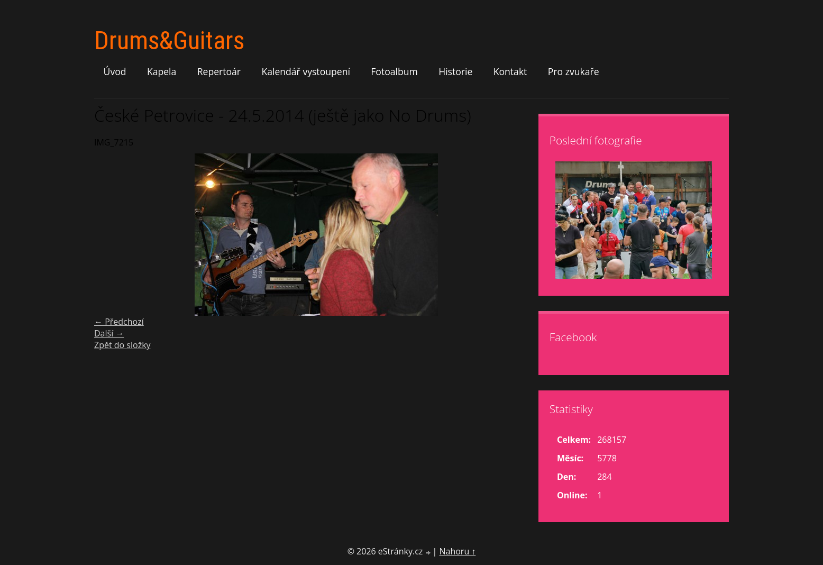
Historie (455, 71)
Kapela (161, 71)
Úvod (115, 71)
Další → (109, 333)
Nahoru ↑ (457, 551)
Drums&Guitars (169, 40)
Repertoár (219, 71)
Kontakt (510, 71)
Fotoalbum (394, 71)
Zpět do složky (122, 345)
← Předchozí (119, 321)
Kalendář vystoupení (305, 71)
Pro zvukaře (573, 71)
